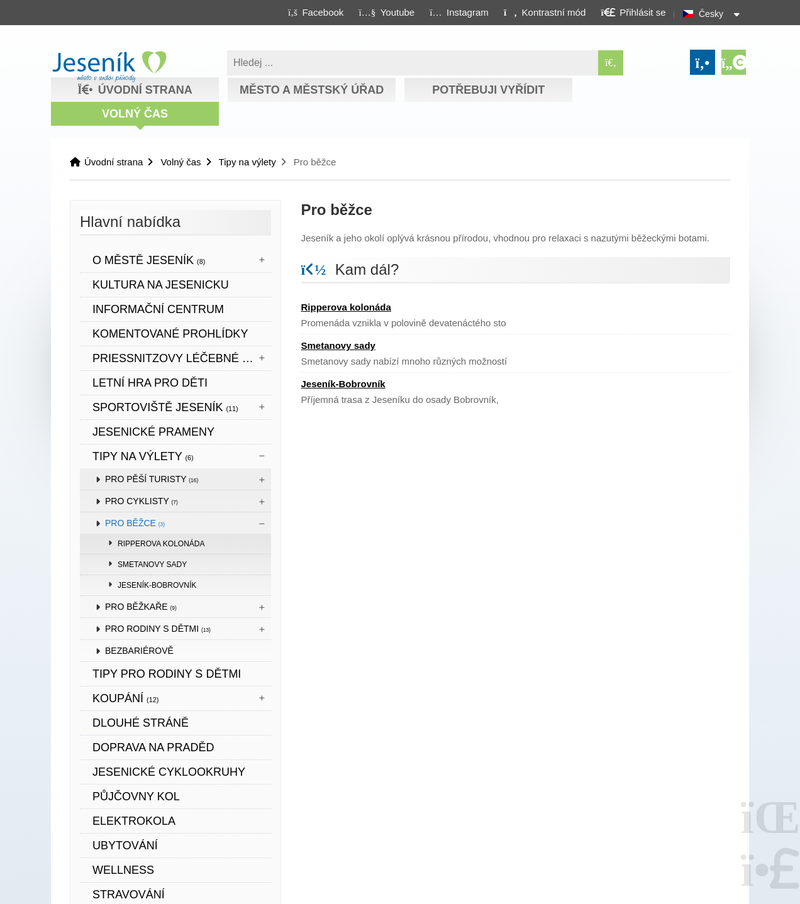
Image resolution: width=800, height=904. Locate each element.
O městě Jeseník (148, 260)
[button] (544, 11)
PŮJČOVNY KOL (136, 796)
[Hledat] (610, 62)
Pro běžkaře (141, 607)
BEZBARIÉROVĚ (139, 651)
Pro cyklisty (141, 501)
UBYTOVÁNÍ (125, 845)
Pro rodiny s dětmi (158, 629)
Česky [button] (711, 14)
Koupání (125, 698)
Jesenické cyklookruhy (168, 772)
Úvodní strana (109, 66)
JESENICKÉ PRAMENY (153, 432)
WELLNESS (123, 870)
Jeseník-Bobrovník (157, 585)
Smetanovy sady (152, 564)
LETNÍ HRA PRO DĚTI (150, 383)
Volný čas (135, 113)
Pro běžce (135, 523)
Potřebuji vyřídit (488, 90)
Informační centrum (158, 309)
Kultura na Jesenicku (160, 284)
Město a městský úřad (312, 90)
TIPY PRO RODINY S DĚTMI (166, 674)
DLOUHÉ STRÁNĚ (140, 723)
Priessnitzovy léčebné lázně (181, 358)
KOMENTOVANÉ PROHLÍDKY (170, 334)
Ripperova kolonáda (161, 543)
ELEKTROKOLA (133, 821)
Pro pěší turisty (151, 479)
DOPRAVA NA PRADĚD (153, 747)
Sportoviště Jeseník (165, 407)
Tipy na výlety (247, 162)
